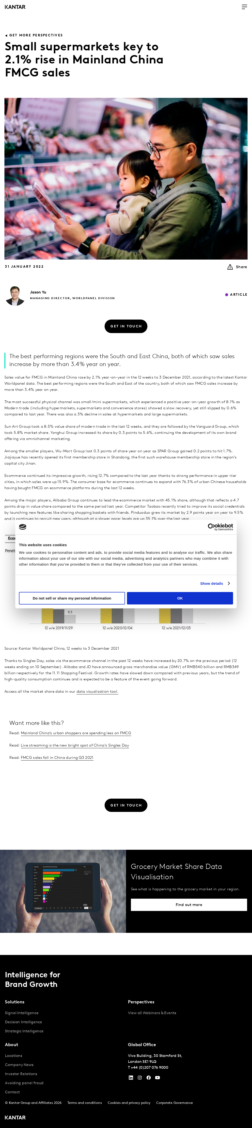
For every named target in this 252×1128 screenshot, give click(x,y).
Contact (12, 1092)
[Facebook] (149, 1079)
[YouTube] (131, 1079)
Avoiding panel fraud (24, 1083)
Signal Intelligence (21, 1013)
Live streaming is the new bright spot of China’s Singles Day (75, 745)
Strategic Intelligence (24, 1031)
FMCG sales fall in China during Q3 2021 (57, 758)
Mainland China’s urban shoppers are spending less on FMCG (76, 733)
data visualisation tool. (97, 692)
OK (180, 598)
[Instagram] (140, 1079)
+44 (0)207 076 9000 (149, 1068)
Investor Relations (21, 1074)
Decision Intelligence (23, 1022)
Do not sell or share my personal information (72, 598)
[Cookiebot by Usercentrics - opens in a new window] (211, 527)
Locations (13, 1056)
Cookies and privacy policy (129, 1103)
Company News (19, 1065)
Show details (211, 583)
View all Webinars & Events (152, 1013)
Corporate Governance (174, 1103)
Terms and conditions (84, 1103)
